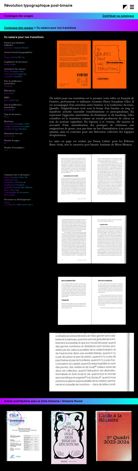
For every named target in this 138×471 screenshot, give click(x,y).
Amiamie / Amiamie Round (16, 47)
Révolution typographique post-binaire (38, 6)
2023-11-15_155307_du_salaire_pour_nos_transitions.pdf (24, 203)
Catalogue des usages (18, 28)
